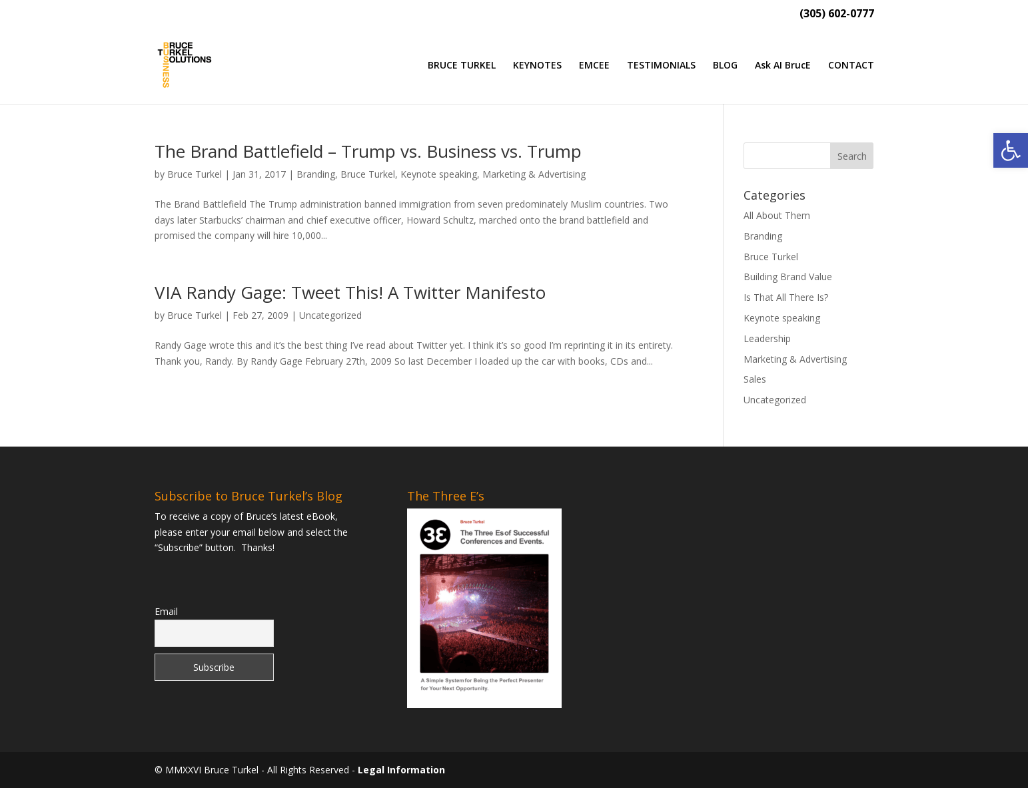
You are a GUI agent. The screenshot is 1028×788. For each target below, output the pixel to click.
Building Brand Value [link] (788, 276)
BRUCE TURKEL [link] (462, 66)
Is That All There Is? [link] (786, 297)
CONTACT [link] (851, 66)
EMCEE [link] (594, 66)
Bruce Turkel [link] (194, 174)
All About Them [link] (777, 215)
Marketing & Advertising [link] (534, 174)
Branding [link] (315, 174)
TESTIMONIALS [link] (661, 66)
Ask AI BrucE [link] (783, 66)
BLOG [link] (725, 66)
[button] (852, 155)
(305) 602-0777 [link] (836, 14)
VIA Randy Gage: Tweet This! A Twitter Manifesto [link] (350, 292)
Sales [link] (755, 379)
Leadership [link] (767, 338)
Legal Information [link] (401, 769)
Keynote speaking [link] (438, 174)
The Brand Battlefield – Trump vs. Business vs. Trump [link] (368, 151)
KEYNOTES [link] (537, 66)
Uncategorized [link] (330, 315)
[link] (1010, 150)
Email (166, 611)
